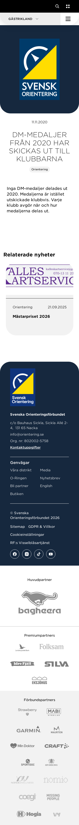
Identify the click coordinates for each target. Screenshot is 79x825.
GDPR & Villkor (41, 527)
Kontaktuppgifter (25, 447)
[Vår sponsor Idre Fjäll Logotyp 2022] (22, 664)
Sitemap (17, 527)
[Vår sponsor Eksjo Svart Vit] (39, 680)
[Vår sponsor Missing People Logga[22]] (53, 797)
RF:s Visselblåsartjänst (30, 543)
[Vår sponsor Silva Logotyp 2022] (57, 664)
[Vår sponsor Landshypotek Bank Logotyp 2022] (22, 647)
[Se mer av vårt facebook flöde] (14, 554)
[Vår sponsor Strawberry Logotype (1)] (27, 712)
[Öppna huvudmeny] (69, 18)
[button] (30, 19)
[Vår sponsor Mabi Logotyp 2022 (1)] (54, 712)
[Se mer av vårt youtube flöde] (50, 554)
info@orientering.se (27, 434)
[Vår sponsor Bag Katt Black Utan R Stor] (40, 603)
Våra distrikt (21, 470)
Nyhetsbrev (50, 478)
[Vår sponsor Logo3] (27, 797)
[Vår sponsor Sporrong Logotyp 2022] (51, 762)
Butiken (16, 494)
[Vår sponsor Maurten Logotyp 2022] (56, 729)
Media (45, 470)
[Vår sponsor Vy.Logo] (56, 814)
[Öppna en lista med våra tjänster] (67, 6)
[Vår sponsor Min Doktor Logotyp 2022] (22, 746)
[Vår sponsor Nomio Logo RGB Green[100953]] (56, 779)
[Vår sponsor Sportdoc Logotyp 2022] (28, 762)
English (46, 486)
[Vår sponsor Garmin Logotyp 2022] (29, 729)
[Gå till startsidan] (11, 6)
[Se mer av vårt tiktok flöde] (38, 554)
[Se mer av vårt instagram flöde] (26, 554)
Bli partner (19, 486)
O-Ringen (18, 478)
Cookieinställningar (27, 535)
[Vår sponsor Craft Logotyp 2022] (57, 746)
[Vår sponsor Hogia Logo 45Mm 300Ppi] (29, 814)
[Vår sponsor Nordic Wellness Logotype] (22, 779)
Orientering (39, 169)
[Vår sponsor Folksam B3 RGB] (51, 647)
